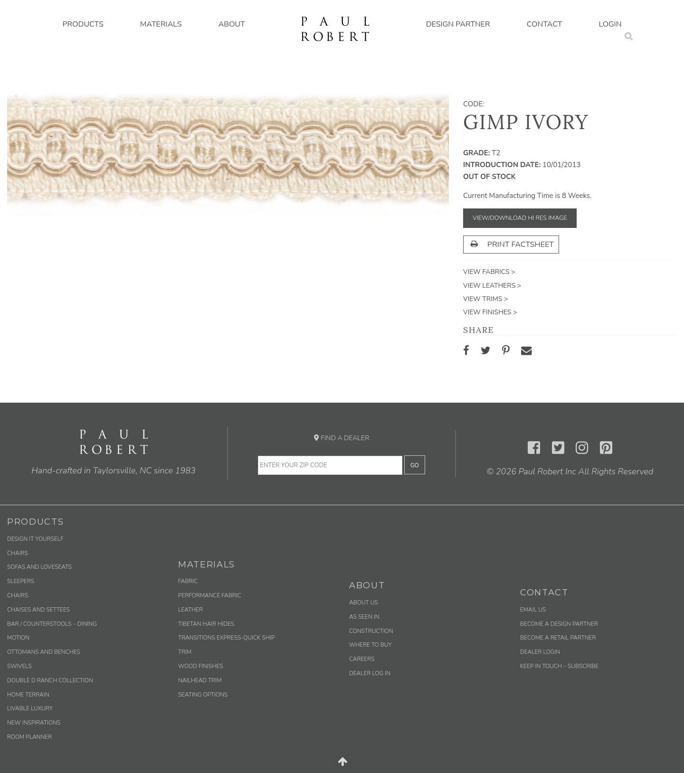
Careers (361, 659)
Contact (544, 24)
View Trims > (485, 298)
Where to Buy (370, 645)
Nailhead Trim (199, 680)
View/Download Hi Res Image (520, 218)
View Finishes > (490, 312)
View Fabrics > (489, 271)
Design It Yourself (35, 539)
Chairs (17, 553)
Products (82, 24)
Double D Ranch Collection (50, 680)
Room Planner (29, 737)
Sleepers (20, 581)
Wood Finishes (200, 666)
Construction (371, 631)
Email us (533, 609)
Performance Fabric (209, 595)
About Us (363, 602)
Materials (161, 24)
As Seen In (364, 617)
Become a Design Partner (559, 624)
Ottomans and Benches (43, 652)
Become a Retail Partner (558, 637)
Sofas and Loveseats (39, 567)
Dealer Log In (369, 673)
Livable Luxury (30, 708)
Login (610, 24)
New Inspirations (33, 722)
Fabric (188, 581)
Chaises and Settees (38, 609)
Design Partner (458, 24)
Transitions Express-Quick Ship (226, 637)
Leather (190, 609)
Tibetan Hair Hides (206, 624)
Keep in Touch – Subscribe (559, 666)
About (231, 24)
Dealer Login (540, 652)
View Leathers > (492, 285)
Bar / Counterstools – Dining (52, 624)
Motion (18, 637)
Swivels (19, 666)
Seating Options (203, 694)
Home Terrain (28, 694)
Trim (184, 652)
